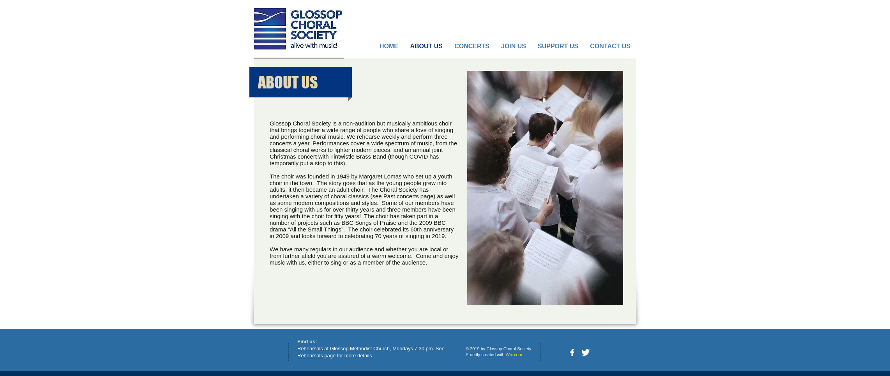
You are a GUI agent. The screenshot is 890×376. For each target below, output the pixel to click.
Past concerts (401, 196)
